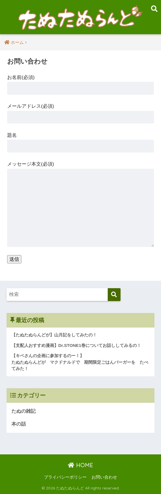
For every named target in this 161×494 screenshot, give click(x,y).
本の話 (18, 424)
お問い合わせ (104, 477)
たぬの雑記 (23, 411)
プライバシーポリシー (65, 477)
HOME (80, 465)
